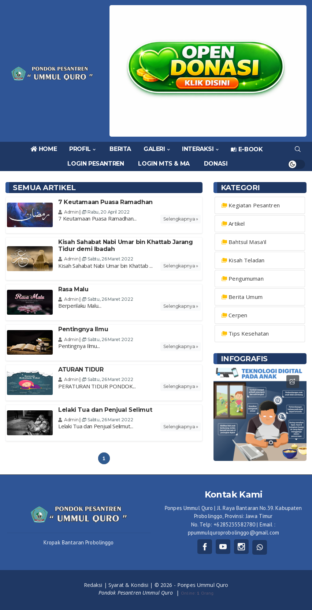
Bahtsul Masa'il (247, 241)
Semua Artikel (44, 187)
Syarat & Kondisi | (131, 584)
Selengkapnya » (180, 219)
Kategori (240, 187)
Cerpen (238, 315)
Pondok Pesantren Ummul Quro (137, 592)
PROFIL (80, 148)
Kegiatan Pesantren (254, 205)
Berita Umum (246, 296)
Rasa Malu (73, 289)
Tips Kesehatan (249, 333)
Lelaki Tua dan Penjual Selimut (105, 409)
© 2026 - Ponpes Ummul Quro (192, 584)
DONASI (216, 163)
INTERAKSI (197, 148)
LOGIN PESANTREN (95, 163)
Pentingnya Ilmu (83, 329)
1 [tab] (257, 451)
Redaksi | (96, 584)
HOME (43, 148)
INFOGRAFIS (244, 358)
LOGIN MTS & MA (163, 163)
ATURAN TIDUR (80, 369)
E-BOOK (247, 149)
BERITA (120, 148)
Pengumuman (246, 278)
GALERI (154, 148)
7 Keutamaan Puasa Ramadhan (105, 202)
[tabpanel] (260, 414)
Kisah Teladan (246, 260)
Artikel (237, 223)
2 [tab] (262, 451)
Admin (68, 212)
